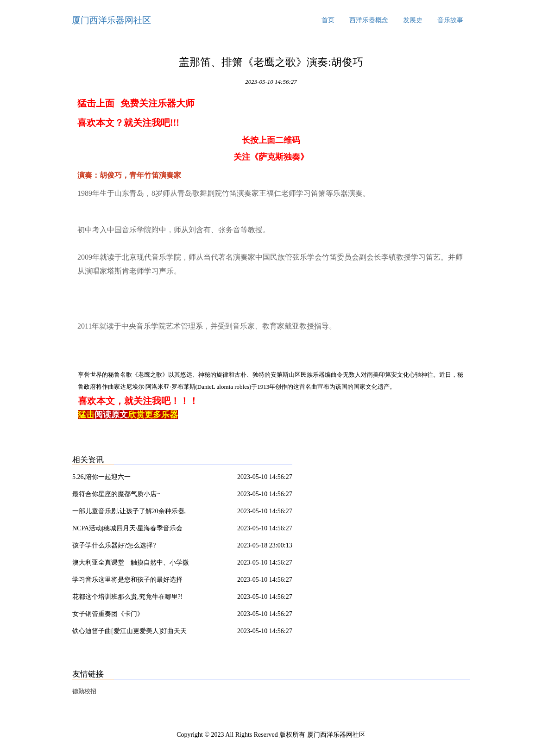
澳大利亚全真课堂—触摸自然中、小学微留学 (130, 564)
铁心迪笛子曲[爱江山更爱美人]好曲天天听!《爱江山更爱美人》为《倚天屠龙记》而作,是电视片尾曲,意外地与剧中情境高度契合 (132, 633)
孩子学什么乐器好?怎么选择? (114, 545)
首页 (327, 20)
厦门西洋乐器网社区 (111, 20)
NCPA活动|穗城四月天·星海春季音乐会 (127, 528)
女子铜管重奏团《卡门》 (108, 613)
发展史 (412, 20)
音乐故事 (450, 20)
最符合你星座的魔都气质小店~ (116, 494)
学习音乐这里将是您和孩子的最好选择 (127, 579)
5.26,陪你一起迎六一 (101, 476)
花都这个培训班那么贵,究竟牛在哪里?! (127, 596)
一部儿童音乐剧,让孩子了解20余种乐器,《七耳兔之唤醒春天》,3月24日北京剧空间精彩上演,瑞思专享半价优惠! (133, 513)
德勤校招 (84, 691)
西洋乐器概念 (368, 20)
